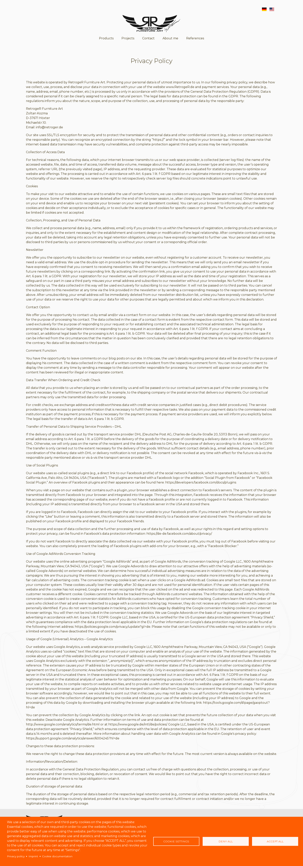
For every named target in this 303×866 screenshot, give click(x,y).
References (195, 38)
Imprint (33, 856)
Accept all (275, 841)
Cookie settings (176, 841)
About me (170, 38)
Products (106, 38)
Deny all (226, 841)
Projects (127, 38)
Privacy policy (16, 856)
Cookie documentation (57, 856)
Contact (148, 38)
